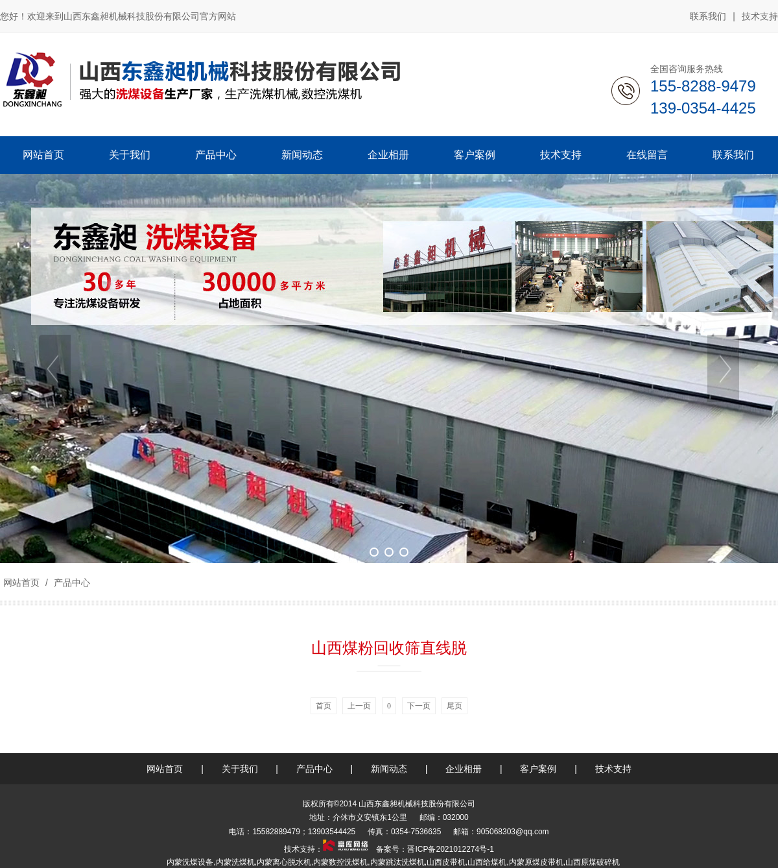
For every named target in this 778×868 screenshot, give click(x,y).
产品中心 (70, 582)
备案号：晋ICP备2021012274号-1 (434, 849)
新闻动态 (389, 769)
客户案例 (538, 769)
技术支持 (760, 16)
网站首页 (21, 582)
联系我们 (708, 16)
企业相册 (463, 769)
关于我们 (240, 769)
